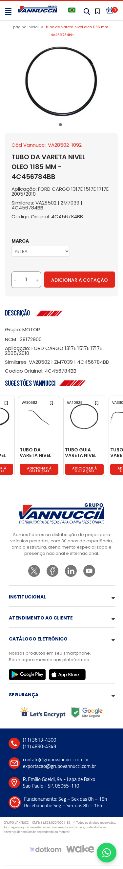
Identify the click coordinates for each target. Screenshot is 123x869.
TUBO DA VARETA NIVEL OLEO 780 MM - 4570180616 (37, 453)
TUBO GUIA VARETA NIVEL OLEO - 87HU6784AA (80, 453)
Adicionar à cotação (39, 469)
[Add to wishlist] (6, 402)
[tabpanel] (61, 80)
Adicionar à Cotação (79, 280)
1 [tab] (61, 125)
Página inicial (26, 27)
